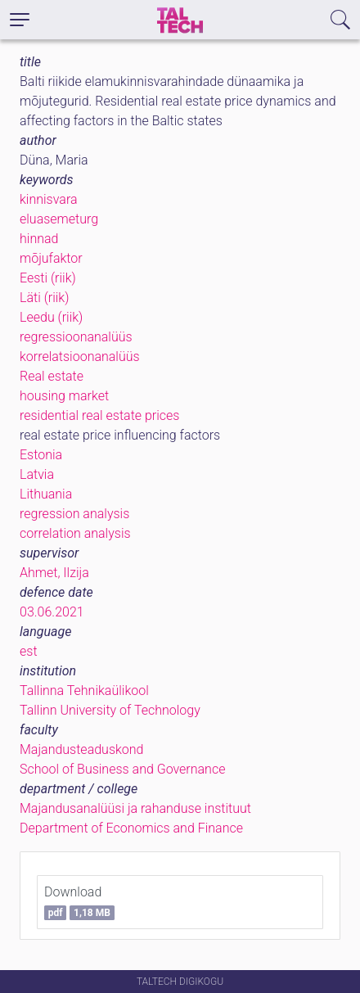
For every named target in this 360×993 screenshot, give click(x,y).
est (29, 651)
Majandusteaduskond (81, 749)
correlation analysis (75, 533)
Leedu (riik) (51, 317)
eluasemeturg (59, 219)
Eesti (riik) (48, 278)
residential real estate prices (99, 415)
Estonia (41, 455)
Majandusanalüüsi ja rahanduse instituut (135, 808)
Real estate (51, 376)
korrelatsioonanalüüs (80, 356)
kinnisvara (49, 199)
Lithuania (46, 494)
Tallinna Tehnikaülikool (84, 690)
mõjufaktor (51, 258)
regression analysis (74, 513)
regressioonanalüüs (76, 337)
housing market (64, 396)
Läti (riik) (44, 297)
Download (79, 902)
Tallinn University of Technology (110, 710)
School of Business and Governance (122, 769)
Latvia (37, 474)
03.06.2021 (52, 612)
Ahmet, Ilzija (54, 572)
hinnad (39, 238)
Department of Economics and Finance (131, 828)
